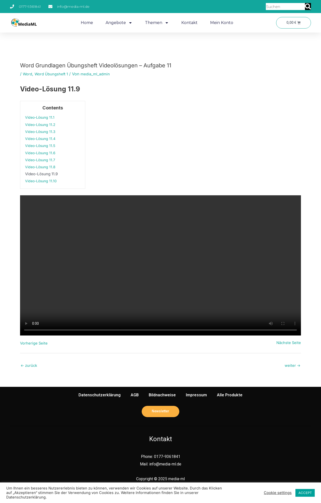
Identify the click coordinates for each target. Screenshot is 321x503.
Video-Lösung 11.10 (42, 181)
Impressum (196, 395)
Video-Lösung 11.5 (41, 145)
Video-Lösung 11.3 (41, 131)
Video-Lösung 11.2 (41, 124)
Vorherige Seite (34, 343)
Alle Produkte (230, 395)
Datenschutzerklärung (99, 395)
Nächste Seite (288, 343)
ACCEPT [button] (305, 493)
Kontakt (188, 22)
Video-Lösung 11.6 (41, 152)
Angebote (118, 22)
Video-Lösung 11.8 (41, 166)
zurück (29, 366)
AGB (135, 395)
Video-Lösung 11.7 (41, 159)
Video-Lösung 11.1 (41, 117)
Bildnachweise (162, 395)
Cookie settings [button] (278, 492)
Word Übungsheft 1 (54, 73)
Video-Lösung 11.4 (41, 138)
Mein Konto (220, 22)
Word (28, 73)
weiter (292, 366)
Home (86, 22)
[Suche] (308, 6)
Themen (156, 22)
